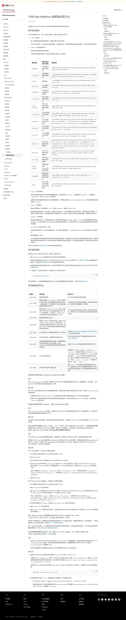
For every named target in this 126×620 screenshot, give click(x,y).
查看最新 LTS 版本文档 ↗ (77, 1)
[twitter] (102, 595)
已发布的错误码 (43, 245)
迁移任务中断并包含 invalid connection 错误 (110, 26)
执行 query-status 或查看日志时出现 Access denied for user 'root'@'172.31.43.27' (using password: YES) (112, 61)
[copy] (97, 275)
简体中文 (118, 10)
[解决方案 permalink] (35, 385)
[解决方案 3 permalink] (35, 549)
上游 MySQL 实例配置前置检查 (49, 525)
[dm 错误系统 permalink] (41, 30)
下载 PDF (32, 21)
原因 (106, 29)
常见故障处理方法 (46, 262)
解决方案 (107, 31)
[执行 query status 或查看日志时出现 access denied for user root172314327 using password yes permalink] (71, 515)
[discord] (115, 595)
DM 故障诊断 (105, 20)
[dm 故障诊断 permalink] (41, 250)
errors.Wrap (79, 220)
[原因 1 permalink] (32, 406)
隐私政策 (27, 612)
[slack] (112, 595)
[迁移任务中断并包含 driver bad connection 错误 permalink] (70, 402)
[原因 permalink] (32, 376)
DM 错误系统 (86, 260)
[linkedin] (105, 595)
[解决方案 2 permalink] (35, 445)
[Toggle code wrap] (94, 275)
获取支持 (35, 267)
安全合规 (34, 612)
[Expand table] (97, 58)
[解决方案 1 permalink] (35, 414)
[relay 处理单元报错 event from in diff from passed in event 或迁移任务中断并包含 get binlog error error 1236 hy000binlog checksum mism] (72, 428)
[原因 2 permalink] (32, 431)
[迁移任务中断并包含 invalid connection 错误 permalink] (66, 373)
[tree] (12, 111)
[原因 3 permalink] (32, 535)
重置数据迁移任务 (82, 279)
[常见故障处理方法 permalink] (45, 283)
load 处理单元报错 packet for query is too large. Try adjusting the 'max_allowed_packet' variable (112, 67)
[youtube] (119, 595)
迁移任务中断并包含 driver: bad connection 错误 (111, 34)
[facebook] (109, 595)
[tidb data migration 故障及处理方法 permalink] (71, 16)
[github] (99, 595)
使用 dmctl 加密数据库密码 (55, 520)
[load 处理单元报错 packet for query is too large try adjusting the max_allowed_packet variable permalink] (58, 531)
